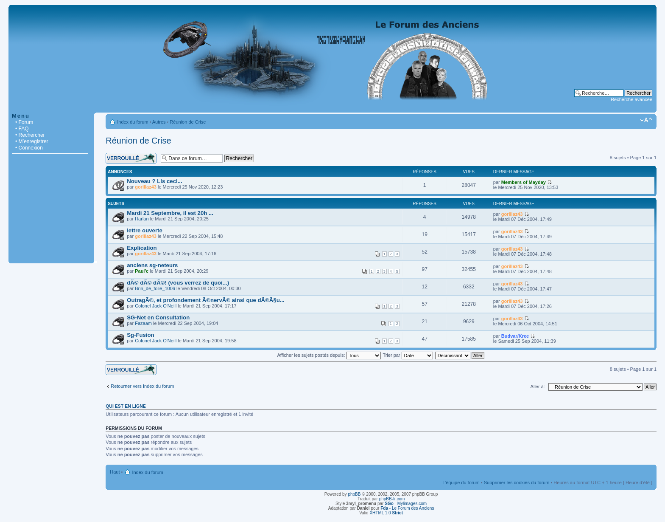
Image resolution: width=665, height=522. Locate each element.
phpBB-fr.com (392, 499)
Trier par (408, 355)
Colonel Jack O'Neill (155, 305)
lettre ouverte (144, 230)
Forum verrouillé (131, 158)
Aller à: (538, 386)
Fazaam (143, 323)
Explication (141, 248)
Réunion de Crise (188, 121)
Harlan (141, 218)
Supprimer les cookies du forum (517, 482)
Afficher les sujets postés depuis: (328, 355)
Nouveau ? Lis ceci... (154, 181)
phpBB (354, 494)
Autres (159, 121)
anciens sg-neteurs (152, 265)
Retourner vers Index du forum (142, 386)
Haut (115, 471)
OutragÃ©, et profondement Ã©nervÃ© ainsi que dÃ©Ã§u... (206, 300)
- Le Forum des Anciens (407, 508)
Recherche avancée (631, 99)
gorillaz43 (145, 186)
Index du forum (132, 121)
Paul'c (141, 271)
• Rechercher (30, 135)
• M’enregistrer (31, 141)
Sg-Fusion (140, 335)
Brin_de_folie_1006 (155, 288)
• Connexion (29, 148)
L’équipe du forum (460, 482)
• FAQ (22, 129)
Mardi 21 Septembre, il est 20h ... (170, 213)
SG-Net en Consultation (158, 317)
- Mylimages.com (406, 503)
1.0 (386, 513)
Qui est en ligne (126, 406)
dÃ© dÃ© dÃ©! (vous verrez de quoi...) (178, 282)
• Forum (24, 122)
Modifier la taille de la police (646, 120)
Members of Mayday (523, 182)
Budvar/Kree (515, 336)
